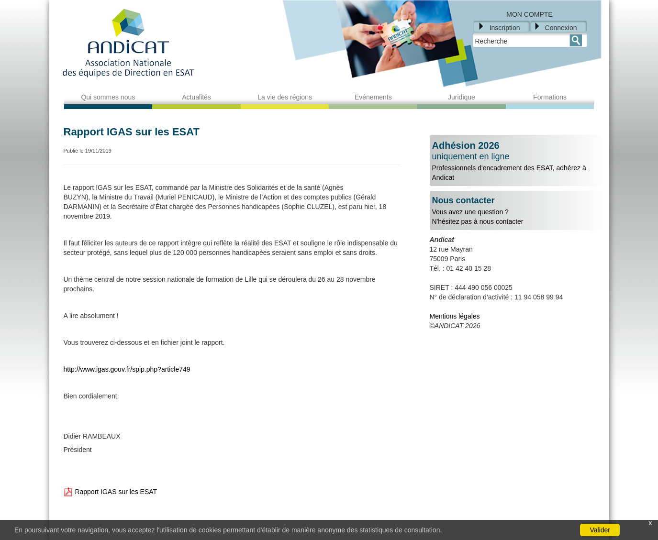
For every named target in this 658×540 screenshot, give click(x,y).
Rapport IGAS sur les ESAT (110, 492)
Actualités (196, 97)
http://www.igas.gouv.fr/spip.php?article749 (127, 369)
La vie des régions (284, 97)
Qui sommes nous (108, 97)
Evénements (373, 97)
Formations (550, 97)
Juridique (461, 97)
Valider (600, 530)
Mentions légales (455, 316)
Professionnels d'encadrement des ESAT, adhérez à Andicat (516, 160)
